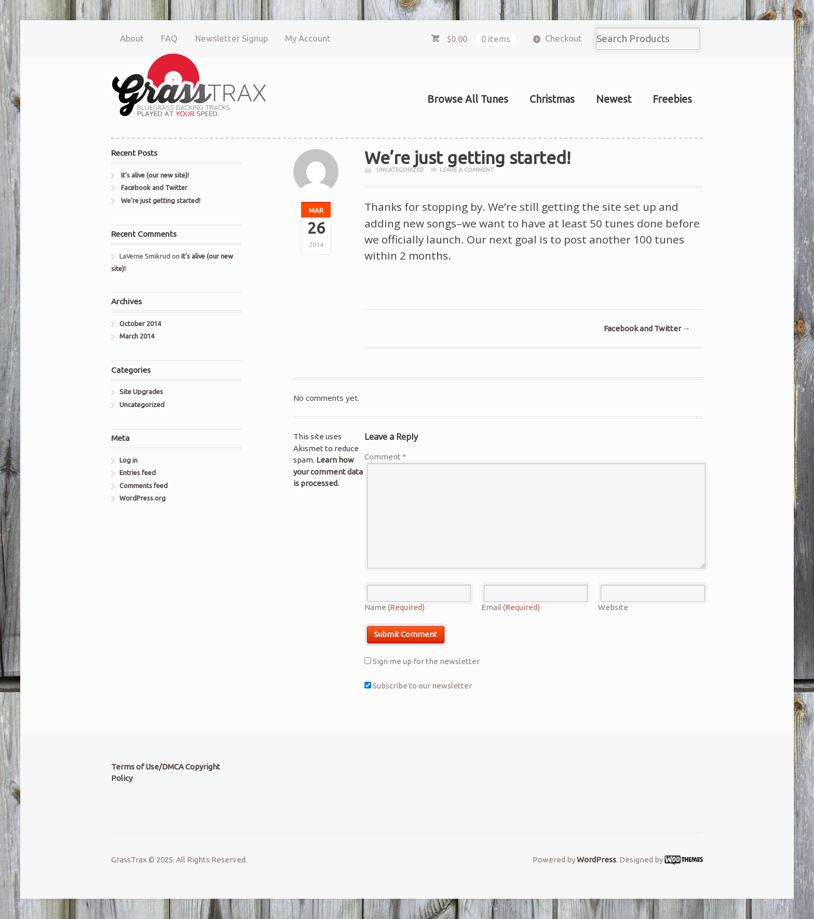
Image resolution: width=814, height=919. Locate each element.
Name (394, 607)
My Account (308, 38)
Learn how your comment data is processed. (328, 471)
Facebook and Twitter (647, 328)
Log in (128, 460)
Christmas (552, 99)
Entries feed (137, 472)
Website (613, 607)
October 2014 (140, 323)
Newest (613, 99)
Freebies (672, 99)
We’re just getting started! (160, 200)
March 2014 (136, 336)
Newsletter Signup (231, 38)
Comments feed (143, 485)
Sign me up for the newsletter (422, 661)
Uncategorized (400, 169)
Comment (385, 456)
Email (510, 607)
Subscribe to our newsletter (418, 685)
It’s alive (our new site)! (155, 175)
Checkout (563, 38)
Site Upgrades (141, 391)
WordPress (596, 859)
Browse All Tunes (467, 99)
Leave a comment (467, 169)
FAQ (169, 38)
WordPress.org (142, 498)
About (132, 38)
